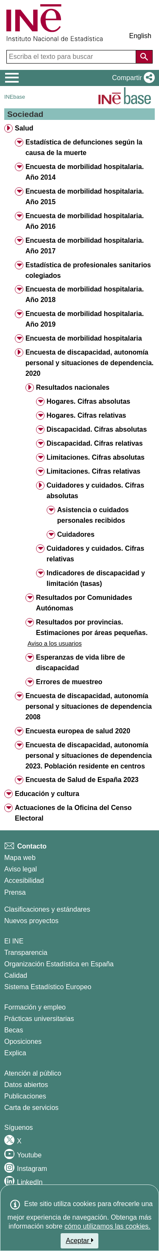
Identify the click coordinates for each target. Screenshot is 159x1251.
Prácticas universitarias (39, 1018)
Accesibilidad (24, 880)
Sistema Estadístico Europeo (47, 986)
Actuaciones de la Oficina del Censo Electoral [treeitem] (73, 813)
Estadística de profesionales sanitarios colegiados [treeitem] (88, 270)
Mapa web (20, 857)
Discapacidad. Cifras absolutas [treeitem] (97, 429)
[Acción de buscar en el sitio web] (144, 57)
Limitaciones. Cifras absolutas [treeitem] (96, 457)
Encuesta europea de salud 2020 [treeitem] (77, 731)
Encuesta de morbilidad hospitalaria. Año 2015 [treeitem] (84, 196)
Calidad (15, 975)
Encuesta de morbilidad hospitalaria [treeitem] (83, 338)
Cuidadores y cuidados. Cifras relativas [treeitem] (95, 554)
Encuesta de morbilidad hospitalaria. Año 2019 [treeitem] (84, 319)
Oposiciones (23, 1041)
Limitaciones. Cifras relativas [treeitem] (93, 471)
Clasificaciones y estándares (47, 909)
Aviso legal (20, 869)
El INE (13, 941)
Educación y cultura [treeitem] (47, 793)
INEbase (14, 97)
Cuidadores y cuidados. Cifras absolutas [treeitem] (95, 490)
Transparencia (25, 952)
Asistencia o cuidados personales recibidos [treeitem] (93, 515)
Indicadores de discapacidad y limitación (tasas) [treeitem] (96, 578)
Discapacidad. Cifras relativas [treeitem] (95, 443)
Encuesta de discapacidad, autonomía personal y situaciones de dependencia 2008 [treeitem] (88, 706)
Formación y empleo (35, 1007)
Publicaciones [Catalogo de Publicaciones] (25, 1096)
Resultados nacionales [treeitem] (72, 387)
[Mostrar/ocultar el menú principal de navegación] (12, 78)
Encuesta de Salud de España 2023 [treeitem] (82, 779)
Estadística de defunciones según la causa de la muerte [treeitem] (83, 147)
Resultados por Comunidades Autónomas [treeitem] (84, 603)
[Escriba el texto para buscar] (72, 57)
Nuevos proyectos (31, 920)
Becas (13, 1030)
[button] (132, 78)
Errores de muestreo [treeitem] (69, 681)
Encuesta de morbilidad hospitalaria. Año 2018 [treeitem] (84, 294)
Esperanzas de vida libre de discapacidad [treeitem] (80, 662)
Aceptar (79, 1240)
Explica (15, 1053)
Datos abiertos (26, 1084)
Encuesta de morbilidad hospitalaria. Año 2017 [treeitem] (84, 246)
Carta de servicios (31, 1107)
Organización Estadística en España (59, 964)
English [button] (140, 35)
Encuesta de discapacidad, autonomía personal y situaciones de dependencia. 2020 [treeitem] (89, 363)
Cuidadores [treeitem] (76, 534)
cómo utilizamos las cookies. (107, 1226)
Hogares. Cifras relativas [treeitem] (86, 415)
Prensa (15, 892)
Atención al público (32, 1073)
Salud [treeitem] (24, 128)
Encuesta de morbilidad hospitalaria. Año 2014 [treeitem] (84, 172)
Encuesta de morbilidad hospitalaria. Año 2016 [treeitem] (84, 221)
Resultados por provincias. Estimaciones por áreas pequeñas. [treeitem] (92, 627)
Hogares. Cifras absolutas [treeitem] (88, 401)
